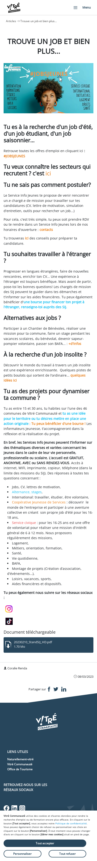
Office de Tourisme (20, 769)
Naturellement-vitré (20, 759)
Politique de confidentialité (71, 823)
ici (48, 173)
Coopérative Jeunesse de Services (39, 502)
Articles (11, 21)
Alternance (20, 492)
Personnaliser (22, 854)
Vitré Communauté (19, 764)
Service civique (24, 522)
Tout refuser (67, 854)
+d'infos (74, 343)
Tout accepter (45, 843)
